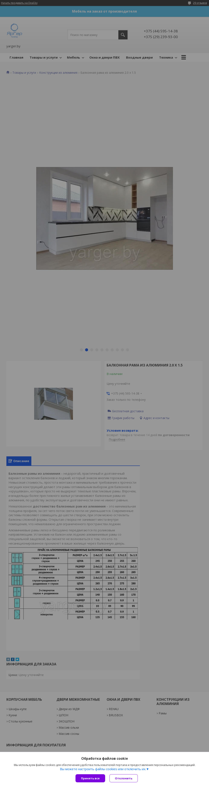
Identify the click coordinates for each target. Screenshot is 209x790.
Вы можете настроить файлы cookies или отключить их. (103, 769)
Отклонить (123, 778)
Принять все (90, 778)
